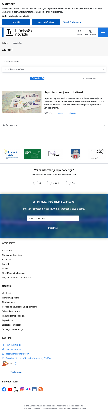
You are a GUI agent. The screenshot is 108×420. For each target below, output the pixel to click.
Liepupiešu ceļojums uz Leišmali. (64, 92)
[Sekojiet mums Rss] (40, 389)
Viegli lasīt (6, 293)
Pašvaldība (7, 250)
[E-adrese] (7, 363)
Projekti (5, 264)
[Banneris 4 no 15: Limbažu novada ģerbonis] (75, 154)
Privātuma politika (10, 297)
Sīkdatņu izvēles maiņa (12, 329)
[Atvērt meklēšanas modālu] (80, 32)
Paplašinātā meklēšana (14, 69)
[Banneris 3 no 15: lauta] (54, 154)
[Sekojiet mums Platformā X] (16, 389)
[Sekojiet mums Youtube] (10, 389)
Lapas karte (7, 320)
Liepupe (60, 113)
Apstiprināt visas (46, 22)
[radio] (37, 183)
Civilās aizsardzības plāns (13, 315)
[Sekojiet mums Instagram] (22, 389)
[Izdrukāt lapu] (54, 125)
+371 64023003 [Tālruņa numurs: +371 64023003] (13, 345)
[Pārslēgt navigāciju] (103, 32)
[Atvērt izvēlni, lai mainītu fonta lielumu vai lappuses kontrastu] (90, 32)
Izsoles (5, 268)
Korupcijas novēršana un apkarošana (19, 306)
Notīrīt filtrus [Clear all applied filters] (91, 79)
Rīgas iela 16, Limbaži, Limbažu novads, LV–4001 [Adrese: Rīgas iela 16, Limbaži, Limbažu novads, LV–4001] (29, 358)
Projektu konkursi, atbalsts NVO (17, 277)
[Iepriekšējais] (5, 154)
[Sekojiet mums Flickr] (28, 389)
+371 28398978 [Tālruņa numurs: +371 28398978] (13, 349)
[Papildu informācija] (16, 363)
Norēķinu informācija (12, 255)
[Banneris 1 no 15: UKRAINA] (11, 154)
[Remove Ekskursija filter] (43, 78)
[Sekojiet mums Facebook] (4, 389)
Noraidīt (16, 22)
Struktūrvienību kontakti (13, 273)
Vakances (6, 259)
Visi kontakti (16, 372)
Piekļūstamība (8, 302)
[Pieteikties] (53, 228)
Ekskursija (72, 113)
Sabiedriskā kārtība (11, 311)
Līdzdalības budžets (11, 324)
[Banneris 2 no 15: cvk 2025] (32, 154)
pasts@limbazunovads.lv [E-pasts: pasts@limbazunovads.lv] (17, 353)
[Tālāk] (102, 154)
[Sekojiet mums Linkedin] (34, 389)
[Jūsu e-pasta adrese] (53, 218)
